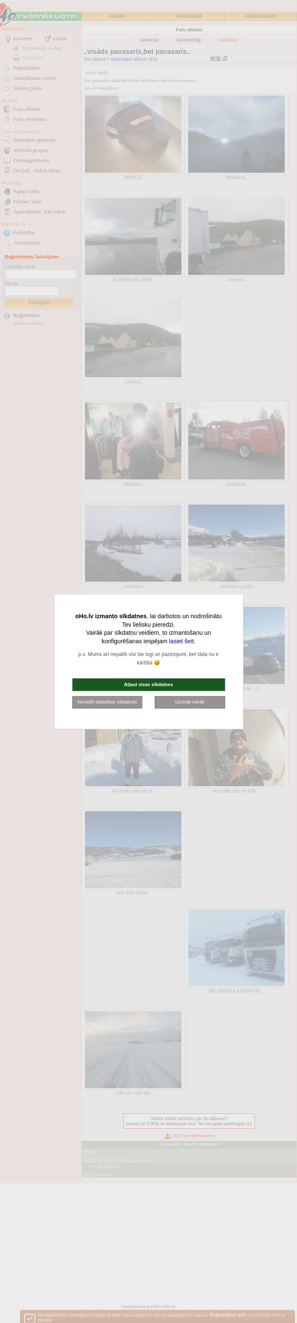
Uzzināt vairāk (189, 701)
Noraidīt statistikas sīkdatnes (107, 701)
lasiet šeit (181, 640)
